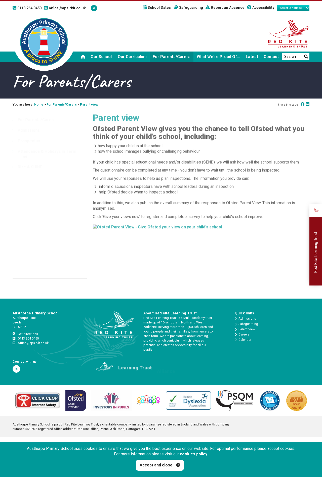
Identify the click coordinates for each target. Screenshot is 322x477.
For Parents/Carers (171, 56)
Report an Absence (225, 8)
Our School (101, 56)
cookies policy (193, 454)
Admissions (245, 319)
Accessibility (260, 8)
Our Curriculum (132, 56)
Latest (252, 56)
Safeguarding (188, 8)
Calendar (243, 340)
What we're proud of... (218, 56)
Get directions (25, 334)
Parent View (245, 329)
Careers (242, 334)
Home (38, 104)
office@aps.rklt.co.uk (31, 343)
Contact (271, 56)
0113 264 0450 (26, 338)
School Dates (157, 8)
